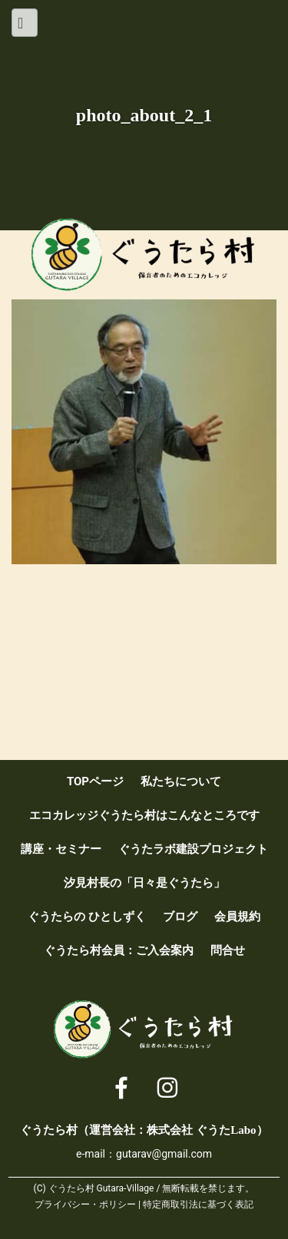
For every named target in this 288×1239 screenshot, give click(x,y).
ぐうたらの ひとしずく (87, 916)
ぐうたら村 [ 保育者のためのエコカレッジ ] (144, 254)
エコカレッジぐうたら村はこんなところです (144, 815)
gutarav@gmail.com (164, 1154)
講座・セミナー (61, 849)
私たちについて (181, 781)
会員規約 (237, 916)
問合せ (227, 950)
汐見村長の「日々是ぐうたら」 (144, 883)
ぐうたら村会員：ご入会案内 (119, 950)
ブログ (180, 916)
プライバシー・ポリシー (85, 1204)
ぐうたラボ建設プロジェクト (193, 849)
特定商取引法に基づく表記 (198, 1204)
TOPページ (95, 781)
